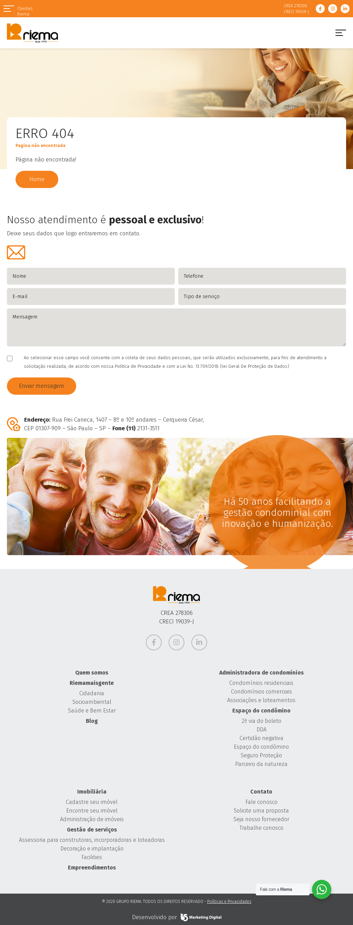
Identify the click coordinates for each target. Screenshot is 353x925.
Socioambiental (91, 702)
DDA (261, 729)
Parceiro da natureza (261, 764)
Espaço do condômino (261, 710)
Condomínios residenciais (261, 683)
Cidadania (91, 693)
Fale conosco (261, 802)
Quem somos (91, 672)
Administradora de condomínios (261, 672)
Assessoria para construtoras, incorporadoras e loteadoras (92, 840)
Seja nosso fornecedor (261, 819)
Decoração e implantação (91, 848)
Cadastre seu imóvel (92, 802)
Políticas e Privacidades (229, 901)
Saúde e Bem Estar (92, 710)
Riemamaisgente (92, 683)
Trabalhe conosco (261, 828)
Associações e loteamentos (261, 700)
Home (36, 179)
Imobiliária (92, 791)
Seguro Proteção (261, 755)
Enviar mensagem (41, 386)
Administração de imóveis (92, 819)
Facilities (91, 857)
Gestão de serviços (92, 829)
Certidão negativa (261, 738)
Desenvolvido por (176, 917)
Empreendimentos (92, 867)
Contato (261, 791)
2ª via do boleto (261, 721)
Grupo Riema (32, 33)
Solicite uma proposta (261, 810)
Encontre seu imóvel (92, 810)
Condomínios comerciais (261, 691)
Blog (92, 721)
